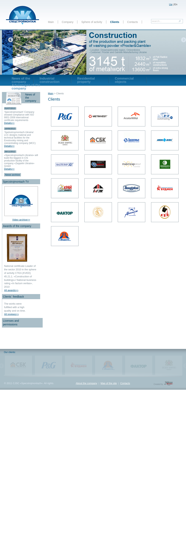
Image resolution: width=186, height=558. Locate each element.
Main (51, 22)
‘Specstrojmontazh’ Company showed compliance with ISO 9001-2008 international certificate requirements (19, 116)
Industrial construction (50, 80)
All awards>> (11, 290)
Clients (114, 22)
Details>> (9, 123)
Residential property (86, 80)
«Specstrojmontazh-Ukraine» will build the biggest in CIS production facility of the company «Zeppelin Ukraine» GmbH (21, 160)
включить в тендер (100, 3)
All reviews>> (11, 314)
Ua (170, 4)
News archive (12, 174)
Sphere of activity (91, 22)
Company (68, 22)
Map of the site (108, 383)
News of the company (21, 80)
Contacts (132, 22)
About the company (86, 383)
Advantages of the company (26, 86)
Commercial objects (124, 80)
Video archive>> (21, 219)
